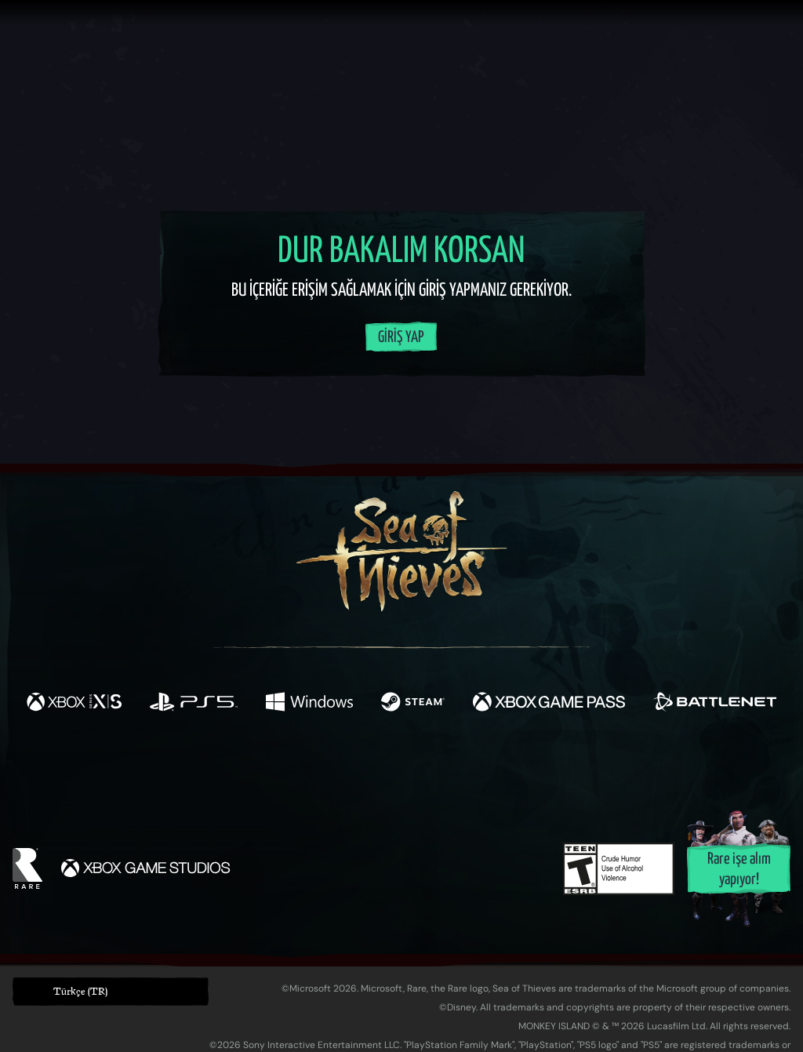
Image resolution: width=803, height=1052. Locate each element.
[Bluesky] (553, 771)
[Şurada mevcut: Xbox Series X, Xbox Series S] (74, 703)
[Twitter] (285, 768)
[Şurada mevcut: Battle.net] (715, 703)
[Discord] (465, 772)
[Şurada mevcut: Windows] (309, 703)
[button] (111, 991)
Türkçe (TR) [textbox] (80, 991)
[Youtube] (397, 768)
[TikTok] (509, 769)
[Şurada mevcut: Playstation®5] (193, 703)
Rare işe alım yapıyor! (739, 869)
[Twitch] (330, 769)
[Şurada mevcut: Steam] (413, 703)
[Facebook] (245, 767)
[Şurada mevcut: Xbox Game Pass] (549, 703)
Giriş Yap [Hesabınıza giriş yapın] (401, 337)
